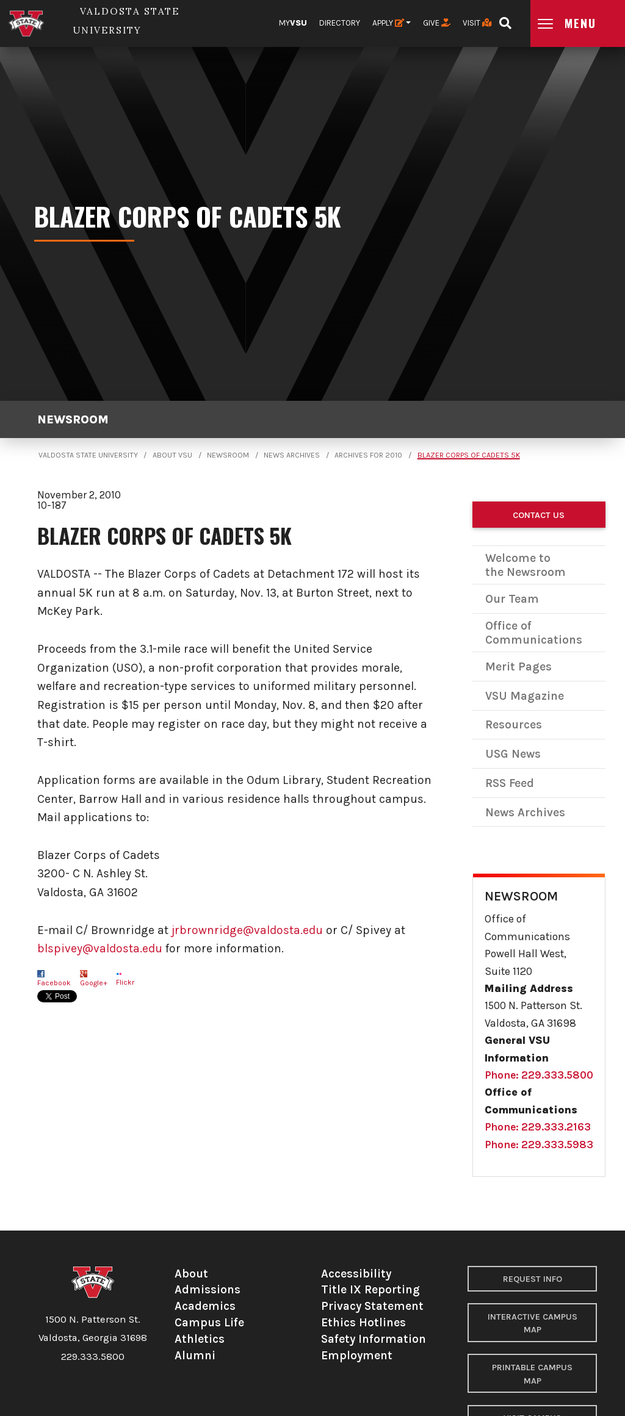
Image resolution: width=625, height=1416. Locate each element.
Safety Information (373, 1339)
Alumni (195, 1355)
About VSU (172, 455)
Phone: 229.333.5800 (539, 1075)
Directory (339, 22)
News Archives (292, 455)
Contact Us (539, 515)
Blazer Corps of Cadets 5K (468, 455)
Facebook (54, 983)
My (293, 22)
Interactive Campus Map (532, 1323)
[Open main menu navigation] (577, 23)
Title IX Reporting (370, 1289)
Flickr (125, 982)
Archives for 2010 (368, 455)
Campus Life (209, 1322)
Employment (356, 1355)
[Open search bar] (505, 19)
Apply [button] (388, 22)
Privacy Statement (372, 1306)
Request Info (532, 1279)
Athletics (200, 1339)
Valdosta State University (88, 455)
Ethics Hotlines (363, 1322)
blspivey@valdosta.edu (99, 948)
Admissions (207, 1289)
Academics (205, 1306)
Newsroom (73, 419)
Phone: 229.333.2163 (538, 1127)
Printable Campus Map (532, 1374)
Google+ (93, 983)
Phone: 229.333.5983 (539, 1144)
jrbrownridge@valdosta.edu (247, 930)
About (191, 1273)
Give (436, 22)
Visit (477, 22)
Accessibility (356, 1273)
